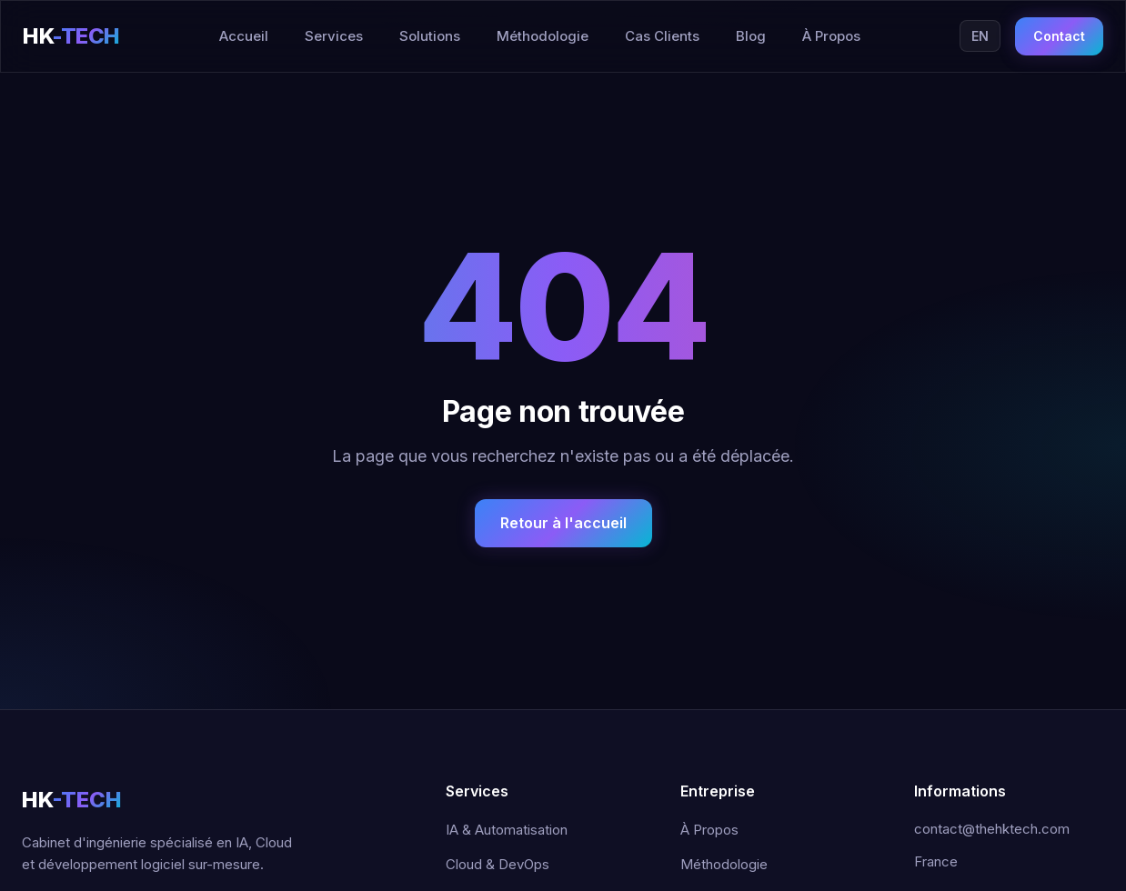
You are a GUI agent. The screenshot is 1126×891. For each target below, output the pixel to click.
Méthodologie (542, 36)
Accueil (243, 36)
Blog (751, 36)
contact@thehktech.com (992, 828)
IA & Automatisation (507, 829)
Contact (1059, 36)
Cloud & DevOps (497, 864)
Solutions (429, 36)
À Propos (831, 36)
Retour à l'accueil (563, 523)
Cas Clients (662, 36)
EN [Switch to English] (980, 36)
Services (334, 36)
